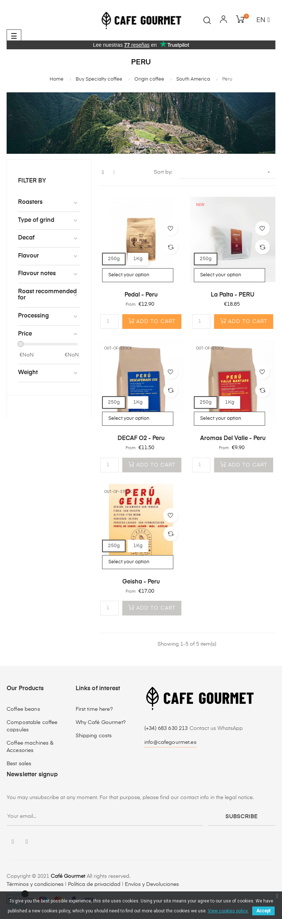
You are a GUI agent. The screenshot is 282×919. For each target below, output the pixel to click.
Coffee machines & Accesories (30, 747)
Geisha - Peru (141, 582)
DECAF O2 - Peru (141, 438)
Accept (263, 910)
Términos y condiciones (35, 884)
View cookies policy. (228, 910)
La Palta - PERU (232, 295)
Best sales (19, 763)
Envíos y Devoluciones (152, 884)
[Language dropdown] (263, 20)
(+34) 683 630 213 (166, 728)
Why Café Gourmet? (101, 722)
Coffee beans (23, 709)
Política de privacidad (94, 884)
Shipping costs (94, 735)
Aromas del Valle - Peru (232, 438)
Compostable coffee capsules (32, 726)
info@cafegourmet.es (170, 742)
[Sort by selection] (227, 172)
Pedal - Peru (141, 295)
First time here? (94, 709)
